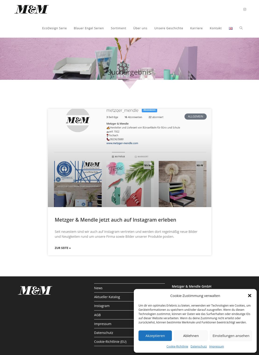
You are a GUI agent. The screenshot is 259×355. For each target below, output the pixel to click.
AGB (97, 315)
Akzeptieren (155, 335)
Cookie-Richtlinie (177, 346)
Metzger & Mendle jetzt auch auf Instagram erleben (115, 219)
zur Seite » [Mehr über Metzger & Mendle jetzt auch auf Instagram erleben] (63, 248)
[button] (249, 295)
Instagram (102, 306)
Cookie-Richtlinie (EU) (110, 341)
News (98, 288)
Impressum (216, 346)
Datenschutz (199, 346)
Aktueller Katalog (107, 297)
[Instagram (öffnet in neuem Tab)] (244, 9)
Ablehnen (191, 335)
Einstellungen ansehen (231, 335)
